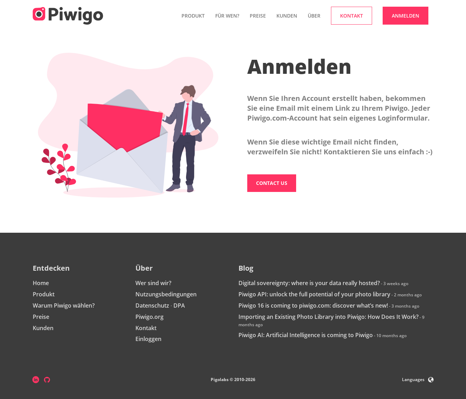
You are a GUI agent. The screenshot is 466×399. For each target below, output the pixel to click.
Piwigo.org (149, 317)
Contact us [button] (271, 183)
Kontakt (146, 328)
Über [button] (314, 15)
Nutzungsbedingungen (166, 294)
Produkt (44, 294)
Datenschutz (152, 305)
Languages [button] (418, 379)
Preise (258, 15)
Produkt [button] (193, 15)
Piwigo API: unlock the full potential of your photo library (314, 294)
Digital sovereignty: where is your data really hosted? (309, 283)
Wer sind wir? (153, 283)
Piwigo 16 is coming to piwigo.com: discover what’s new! (313, 305)
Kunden (286, 15)
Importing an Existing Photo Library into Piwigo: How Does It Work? (328, 317)
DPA (179, 305)
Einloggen (148, 339)
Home (41, 283)
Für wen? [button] (227, 15)
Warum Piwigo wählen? (64, 305)
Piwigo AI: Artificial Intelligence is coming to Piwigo (305, 335)
